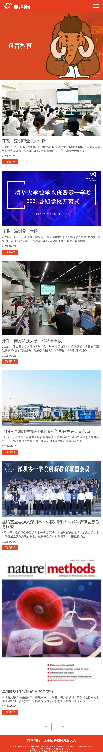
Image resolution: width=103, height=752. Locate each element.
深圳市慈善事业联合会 (53, 746)
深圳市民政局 (22, 746)
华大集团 (13, 746)
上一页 (43, 727)
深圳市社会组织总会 (36, 746)
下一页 (59, 727)
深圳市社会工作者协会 (61, 749)
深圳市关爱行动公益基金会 (42, 749)
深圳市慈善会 (68, 746)
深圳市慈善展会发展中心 (83, 746)
